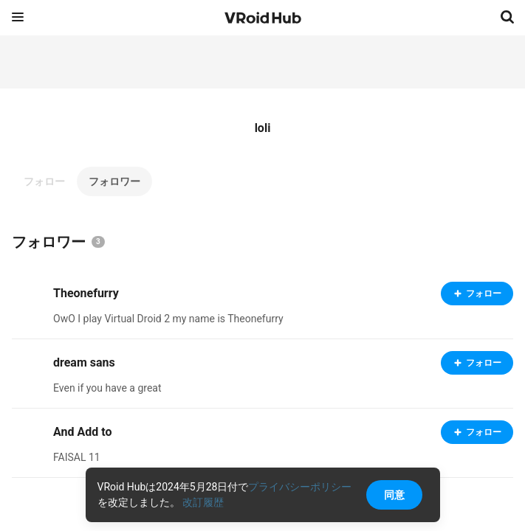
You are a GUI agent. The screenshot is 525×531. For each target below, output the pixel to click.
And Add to (82, 432)
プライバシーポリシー (299, 487)
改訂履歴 (203, 502)
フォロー (44, 181)
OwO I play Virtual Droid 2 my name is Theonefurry (168, 318)
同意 (394, 495)
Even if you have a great (107, 388)
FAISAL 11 (76, 457)
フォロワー (114, 181)
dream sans (84, 362)
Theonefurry (86, 293)
